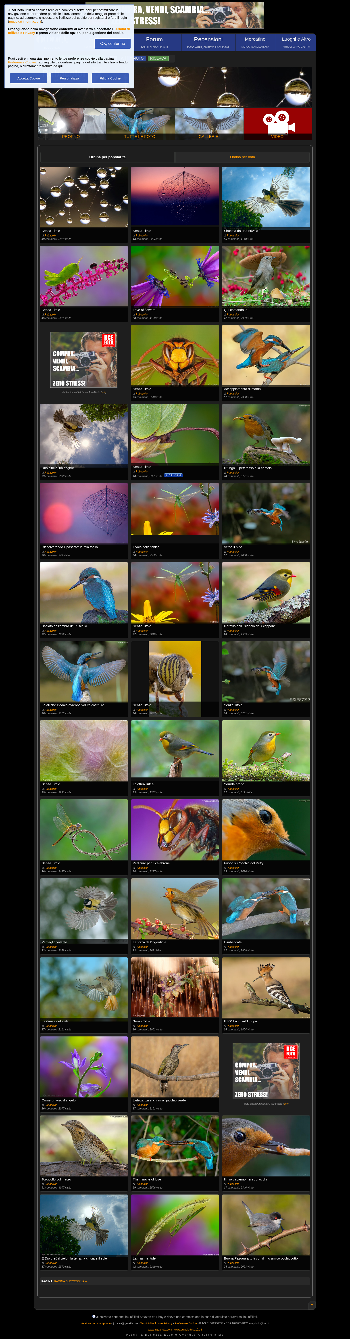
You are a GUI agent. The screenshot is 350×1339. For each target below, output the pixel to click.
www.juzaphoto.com (160, 1329)
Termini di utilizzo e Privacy (156, 1323)
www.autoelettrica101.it (188, 1329)
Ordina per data (242, 157)
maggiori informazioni (25, 21)
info (104, 392)
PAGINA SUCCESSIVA (70, 1281)
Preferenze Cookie (22, 62)
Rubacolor (50, 235)
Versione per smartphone (95, 1323)
